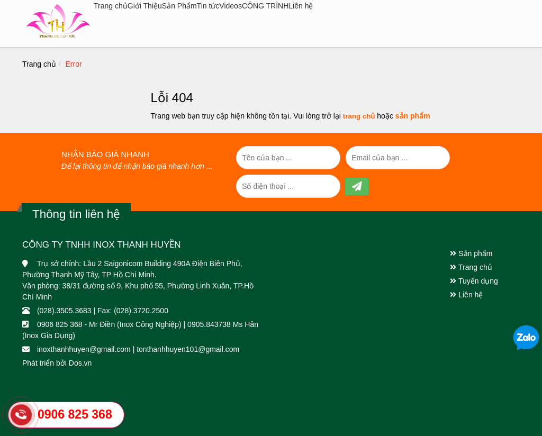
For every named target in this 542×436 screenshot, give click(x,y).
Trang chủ (111, 6)
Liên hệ (300, 6)
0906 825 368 (75, 414)
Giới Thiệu (145, 6)
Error (74, 64)
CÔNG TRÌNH (265, 6)
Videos (230, 6)
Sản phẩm (471, 253)
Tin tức (208, 6)
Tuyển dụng (474, 281)
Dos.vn (80, 363)
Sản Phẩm (179, 6)
